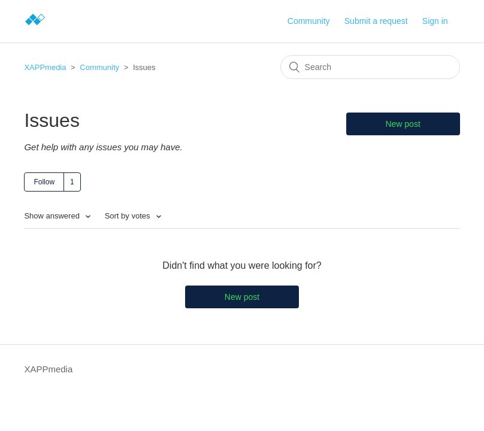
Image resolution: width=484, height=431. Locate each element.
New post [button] (402, 124)
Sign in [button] (435, 21)
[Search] (370, 67)
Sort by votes (128, 215)
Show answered (52, 215)
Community (309, 21)
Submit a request (376, 21)
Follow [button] (44, 182)
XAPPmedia (45, 67)
